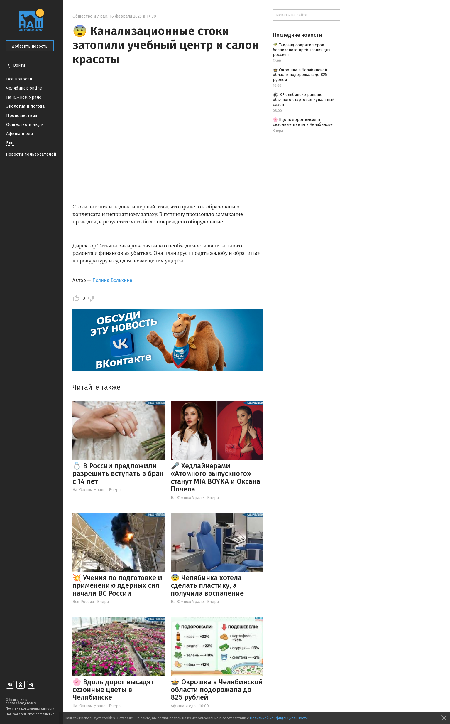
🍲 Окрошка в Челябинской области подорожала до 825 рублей (217, 690)
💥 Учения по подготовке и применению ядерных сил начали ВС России (117, 585)
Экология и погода (25, 106)
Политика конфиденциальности (30, 708)
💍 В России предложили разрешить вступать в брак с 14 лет (117, 474)
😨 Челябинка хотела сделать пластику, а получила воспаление (207, 585)
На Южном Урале (24, 97)
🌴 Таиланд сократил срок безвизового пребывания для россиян (301, 50)
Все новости (19, 79)
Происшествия (21, 115)
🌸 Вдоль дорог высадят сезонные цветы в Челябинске (113, 690)
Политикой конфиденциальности (279, 718)
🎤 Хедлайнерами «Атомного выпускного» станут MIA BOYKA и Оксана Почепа (215, 477)
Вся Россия (83, 601)
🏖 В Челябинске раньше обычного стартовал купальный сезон (303, 99)
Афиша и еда (19, 133)
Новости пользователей (31, 154)
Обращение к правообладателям (21, 701)
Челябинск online (24, 88)
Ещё (10, 142)
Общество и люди (24, 124)
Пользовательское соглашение (30, 714)
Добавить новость (30, 46)
